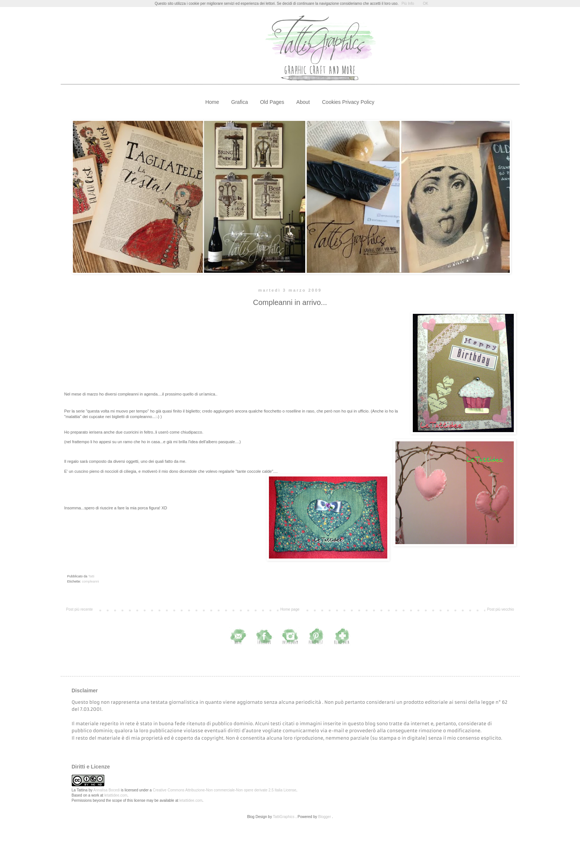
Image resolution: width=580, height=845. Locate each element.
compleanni (90, 581)
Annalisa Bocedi (106, 790)
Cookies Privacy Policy (348, 102)
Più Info (407, 3)
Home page (290, 609)
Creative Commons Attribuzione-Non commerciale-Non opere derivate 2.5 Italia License (224, 790)
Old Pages (272, 102)
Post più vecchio (500, 609)
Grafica (239, 102)
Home (212, 102)
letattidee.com (115, 795)
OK (425, 3)
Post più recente (79, 609)
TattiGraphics (283, 817)
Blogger (324, 817)
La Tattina (80, 790)
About (303, 102)
